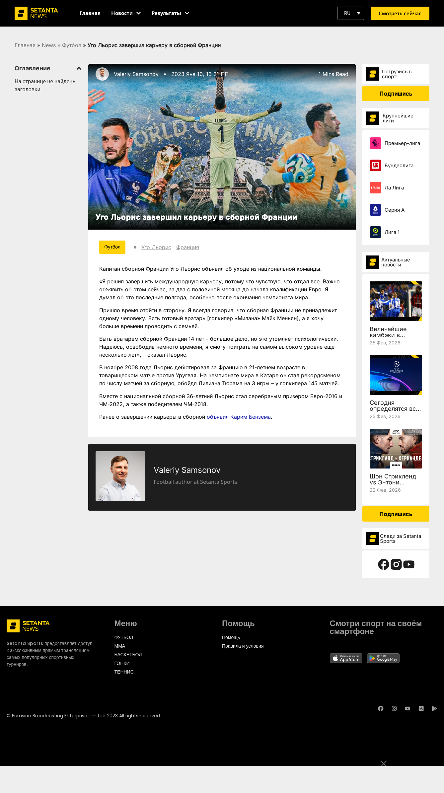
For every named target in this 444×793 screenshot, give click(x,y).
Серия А (395, 210)
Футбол (71, 45)
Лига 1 (392, 232)
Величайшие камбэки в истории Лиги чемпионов (390, 337)
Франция (188, 247)
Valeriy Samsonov (136, 74)
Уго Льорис (157, 247)
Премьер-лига (402, 143)
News (49, 45)
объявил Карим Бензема (239, 416)
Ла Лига (394, 187)
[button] (350, 13)
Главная (25, 45)
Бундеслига (399, 165)
